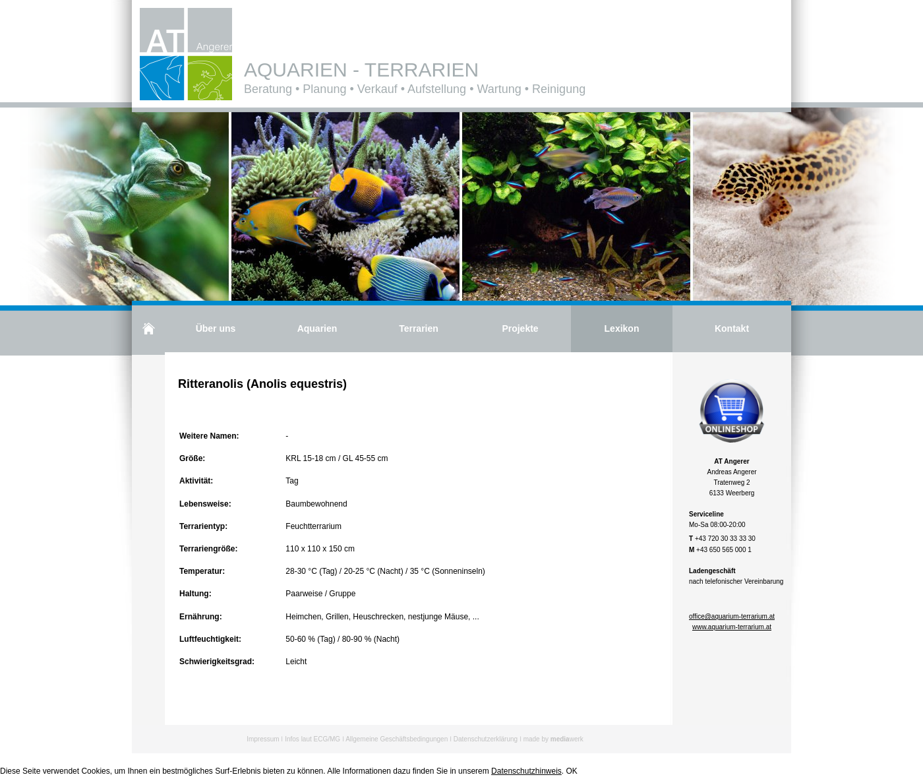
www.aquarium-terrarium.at (731, 627)
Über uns (216, 328)
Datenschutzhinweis (526, 771)
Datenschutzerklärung (486, 739)
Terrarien (418, 328)
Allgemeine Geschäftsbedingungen (396, 739)
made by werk (553, 739)
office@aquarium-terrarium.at (732, 616)
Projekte (520, 328)
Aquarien (317, 328)
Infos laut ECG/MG (312, 739)
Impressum (263, 739)
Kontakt (732, 328)
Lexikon (622, 328)
